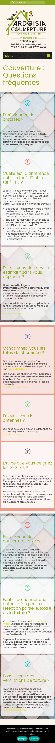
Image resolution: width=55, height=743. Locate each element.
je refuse (34, 739)
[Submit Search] (12, 2)
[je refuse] (51, 733)
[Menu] (27, 55)
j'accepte (22, 739)
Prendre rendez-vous (15, 313)
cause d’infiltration (18, 369)
